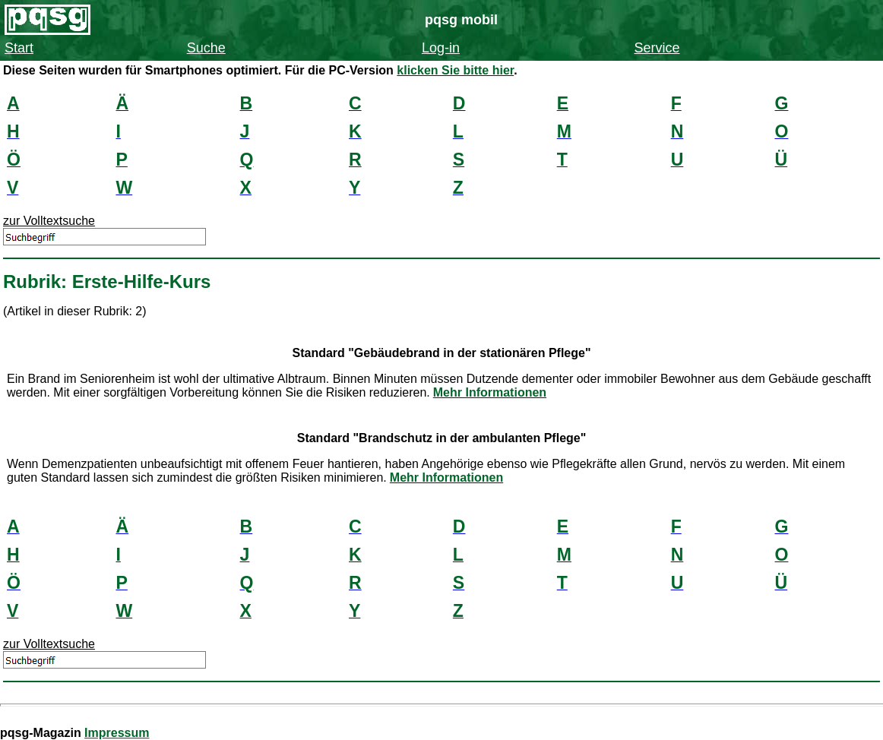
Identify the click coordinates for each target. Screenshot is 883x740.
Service (656, 47)
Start (19, 47)
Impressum (116, 732)
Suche (206, 47)
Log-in (441, 47)
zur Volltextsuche (49, 220)
